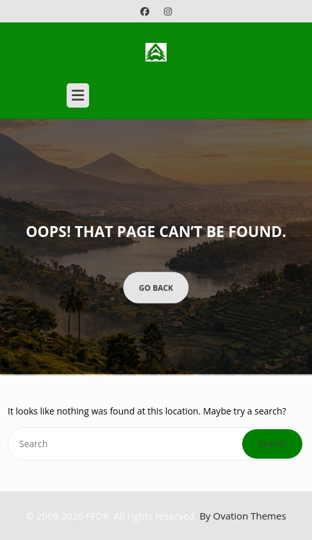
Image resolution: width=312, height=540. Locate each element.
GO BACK (156, 287)
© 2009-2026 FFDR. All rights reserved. (156, 515)
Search (272, 444)
